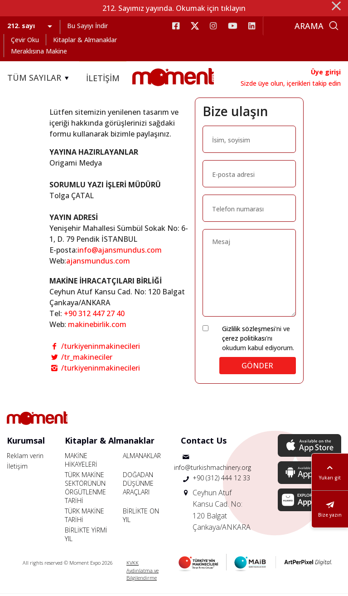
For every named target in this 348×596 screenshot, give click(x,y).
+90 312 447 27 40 (94, 316)
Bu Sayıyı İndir (87, 25)
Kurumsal (26, 442)
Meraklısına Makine (39, 51)
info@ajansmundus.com (119, 252)
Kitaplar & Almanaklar (85, 39)
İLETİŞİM (103, 78)
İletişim (17, 468)
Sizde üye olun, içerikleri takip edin (291, 83)
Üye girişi (326, 72)
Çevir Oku (25, 39)
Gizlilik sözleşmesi (248, 331)
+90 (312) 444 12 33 (221, 480)
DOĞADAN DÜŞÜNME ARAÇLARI (138, 485)
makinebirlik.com (97, 327)
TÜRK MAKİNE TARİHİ (84, 517)
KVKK (132, 565)
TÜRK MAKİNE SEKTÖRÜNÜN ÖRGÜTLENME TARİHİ (85, 490)
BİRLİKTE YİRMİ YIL (86, 536)
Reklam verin (25, 458)
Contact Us (204, 442)
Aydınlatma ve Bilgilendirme (142, 576)
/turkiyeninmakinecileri (94, 348)
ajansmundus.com (98, 263)
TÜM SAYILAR (39, 78)
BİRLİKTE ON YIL (141, 517)
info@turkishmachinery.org (212, 469)
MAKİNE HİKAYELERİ (81, 462)
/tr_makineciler (80, 359)
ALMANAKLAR (142, 458)
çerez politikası (244, 340)
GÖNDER (257, 368)
